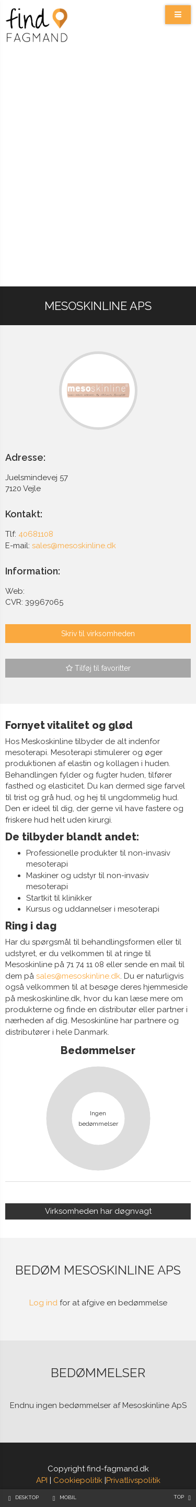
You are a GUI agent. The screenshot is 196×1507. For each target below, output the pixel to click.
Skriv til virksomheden (98, 633)
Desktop (27, 1497)
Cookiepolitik (77, 1480)
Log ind (43, 1302)
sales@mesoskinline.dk (78, 976)
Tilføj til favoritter (98, 668)
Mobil (68, 1497)
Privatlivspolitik (133, 1480)
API (42, 1480)
